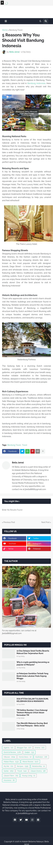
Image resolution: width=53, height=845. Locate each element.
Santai (8, 771)
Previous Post (9, 522)
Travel (24, 445)
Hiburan (9, 757)
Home (4, 30)
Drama (39, 747)
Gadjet (29, 752)
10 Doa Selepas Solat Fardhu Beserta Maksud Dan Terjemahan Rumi (33, 652)
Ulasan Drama (38, 771)
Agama (8, 747)
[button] (6, 21)
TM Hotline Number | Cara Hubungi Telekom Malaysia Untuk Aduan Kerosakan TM (32, 712)
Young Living (28, 775)
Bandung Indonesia (36, 83)
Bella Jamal (18, 462)
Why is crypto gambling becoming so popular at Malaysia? (33, 663)
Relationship (38, 766)
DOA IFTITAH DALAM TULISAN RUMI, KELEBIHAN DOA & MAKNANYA (33, 700)
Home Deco (25, 757)
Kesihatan (41, 757)
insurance (9, 780)
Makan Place (11, 761)
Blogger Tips (24, 747)
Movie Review (30, 761)
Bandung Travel (16, 30)
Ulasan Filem (11, 775)
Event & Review (12, 752)
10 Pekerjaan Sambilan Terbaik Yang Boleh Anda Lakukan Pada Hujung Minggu (32, 675)
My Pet (8, 766)
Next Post (45, 522)
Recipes (22, 766)
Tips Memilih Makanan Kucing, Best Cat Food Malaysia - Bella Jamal (32, 724)
